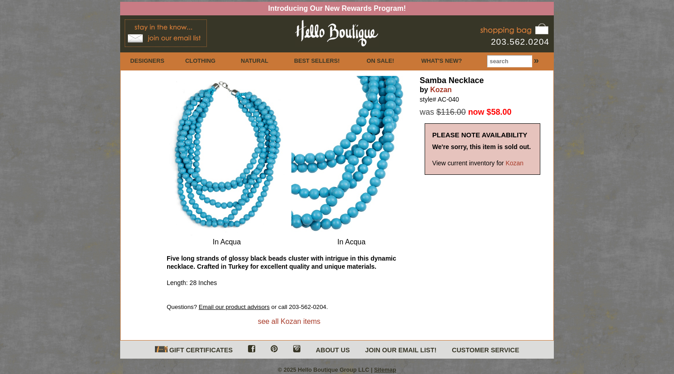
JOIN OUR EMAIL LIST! (400, 350)
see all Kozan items (289, 321)
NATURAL (254, 60)
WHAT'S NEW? (441, 60)
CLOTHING (200, 60)
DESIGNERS (147, 60)
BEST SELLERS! (317, 60)
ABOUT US (333, 350)
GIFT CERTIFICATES (194, 350)
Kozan (441, 90)
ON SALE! (380, 60)
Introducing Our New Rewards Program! (337, 8)
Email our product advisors (234, 307)
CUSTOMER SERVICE (485, 350)
